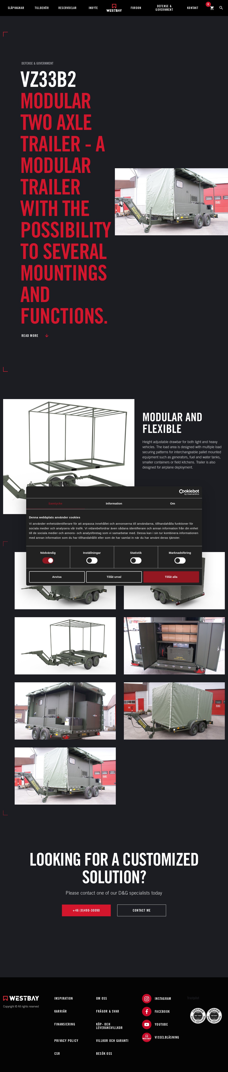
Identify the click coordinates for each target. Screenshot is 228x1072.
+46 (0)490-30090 (86, 910)
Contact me (142, 910)
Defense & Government (164, 8)
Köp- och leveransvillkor (109, 1026)
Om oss (101, 998)
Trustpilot (193, 998)
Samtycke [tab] (55, 503)
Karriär (60, 1011)
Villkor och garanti (112, 1041)
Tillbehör (42, 8)
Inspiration (63, 998)
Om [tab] (172, 503)
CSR (57, 1053)
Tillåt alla (171, 576)
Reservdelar (67, 8)
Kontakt (192, 8)
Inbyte (93, 8)
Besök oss (104, 1053)
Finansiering (64, 1024)
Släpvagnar (16, 8)
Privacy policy (66, 1041)
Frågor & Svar (107, 1011)
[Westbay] (114, 6)
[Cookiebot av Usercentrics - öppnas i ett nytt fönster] (182, 492)
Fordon (136, 8)
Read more (29, 336)
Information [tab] (114, 503)
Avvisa (57, 576)
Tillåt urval (114, 576)
